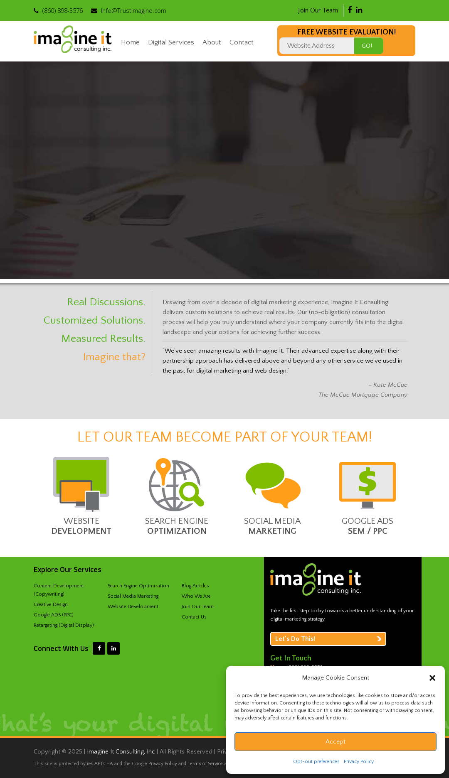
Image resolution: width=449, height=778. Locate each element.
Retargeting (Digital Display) (64, 625)
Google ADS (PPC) (54, 615)
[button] (432, 678)
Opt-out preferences (316, 761)
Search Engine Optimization (138, 586)
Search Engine (176, 521)
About (211, 42)
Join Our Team (318, 10)
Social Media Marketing (133, 596)
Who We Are (196, 596)
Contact (241, 42)
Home (130, 42)
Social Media (272, 521)
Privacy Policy (359, 761)
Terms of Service (205, 763)
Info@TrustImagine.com (133, 10)
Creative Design (51, 604)
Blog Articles (195, 586)
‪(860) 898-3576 (62, 10)
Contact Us (194, 617)
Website (81, 521)
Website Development (133, 606)
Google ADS (367, 521)
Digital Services (171, 42)
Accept (335, 741)
